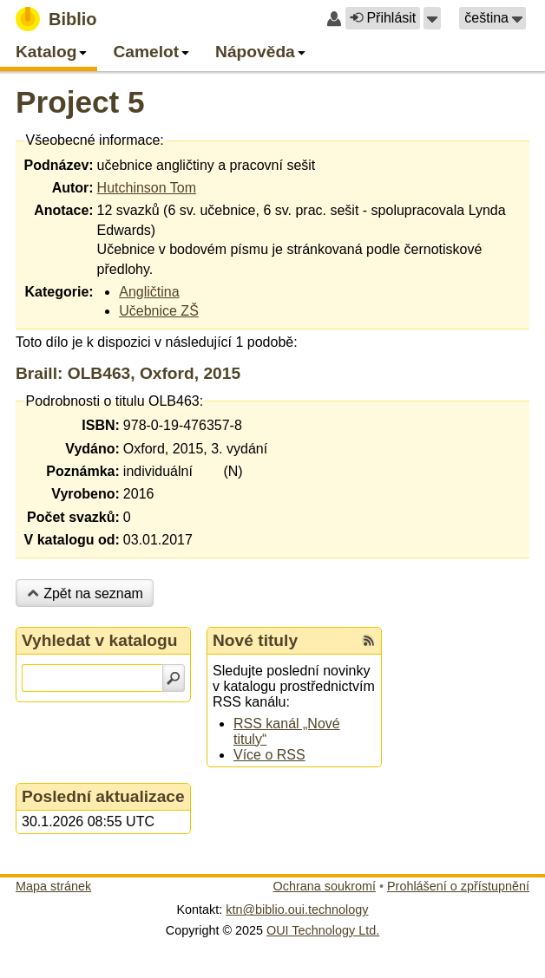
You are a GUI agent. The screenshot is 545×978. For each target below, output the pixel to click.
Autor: (73, 187)
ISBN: (101, 425)
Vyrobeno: (85, 493)
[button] (432, 18)
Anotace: (63, 210)
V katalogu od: (72, 539)
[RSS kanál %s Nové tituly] (369, 640)
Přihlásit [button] (383, 17)
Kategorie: (58, 291)
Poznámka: (82, 471)
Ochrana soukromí (324, 886)
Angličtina (149, 291)
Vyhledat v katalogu (100, 640)
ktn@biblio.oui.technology (297, 909)
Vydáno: (92, 448)
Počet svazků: (73, 517)
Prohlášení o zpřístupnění (458, 886)
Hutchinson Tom (146, 187)
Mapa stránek (53, 886)
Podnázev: (59, 165)
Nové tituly (255, 640)
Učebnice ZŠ (159, 310)
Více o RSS (269, 754)
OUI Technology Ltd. (322, 930)
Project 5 (80, 102)
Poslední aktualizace (103, 796)
